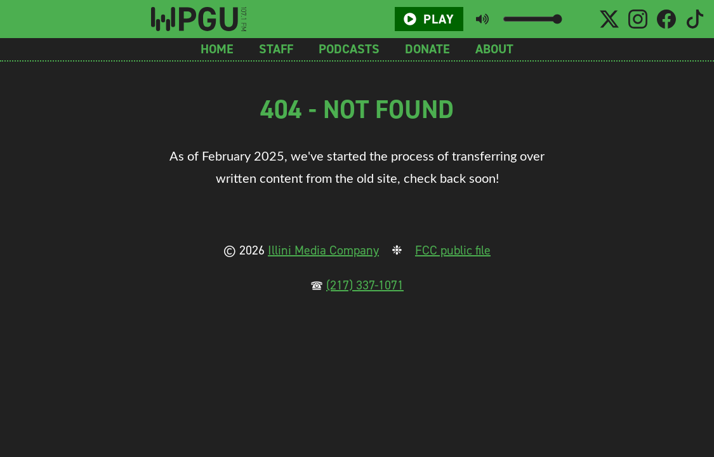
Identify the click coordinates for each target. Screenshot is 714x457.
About (494, 49)
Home (217, 49)
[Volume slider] (532, 19)
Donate (427, 49)
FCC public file (453, 250)
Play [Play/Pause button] (429, 19)
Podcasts (349, 49)
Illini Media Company (323, 250)
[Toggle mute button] (482, 19)
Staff (276, 49)
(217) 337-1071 (365, 285)
